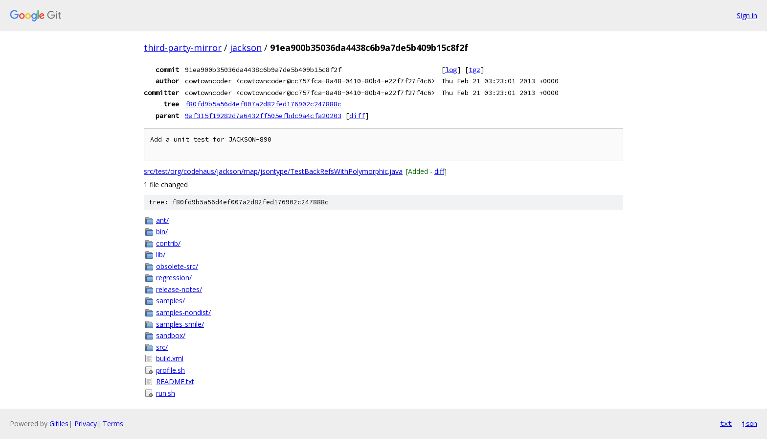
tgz (474, 69)
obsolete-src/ (177, 266)
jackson (246, 47)
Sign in (747, 15)
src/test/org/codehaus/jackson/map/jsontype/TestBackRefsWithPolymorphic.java (273, 171)
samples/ (170, 300)
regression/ (174, 277)
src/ (162, 347)
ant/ (162, 220)
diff (357, 115)
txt (726, 423)
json (749, 423)
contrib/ (168, 243)
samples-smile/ (180, 324)
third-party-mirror (183, 47)
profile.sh (170, 370)
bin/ (162, 231)
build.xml (169, 358)
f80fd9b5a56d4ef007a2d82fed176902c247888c (263, 103)
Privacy (85, 423)
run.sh (165, 393)
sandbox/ (170, 335)
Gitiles (58, 423)
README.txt (175, 381)
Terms (113, 423)
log (451, 69)
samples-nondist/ (183, 312)
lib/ (160, 254)
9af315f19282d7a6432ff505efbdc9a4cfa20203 (263, 115)
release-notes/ (179, 289)
